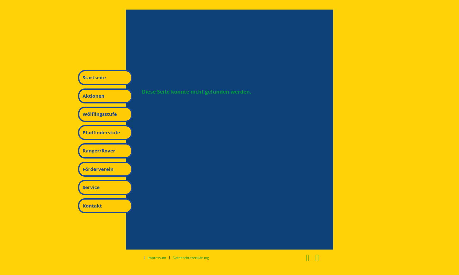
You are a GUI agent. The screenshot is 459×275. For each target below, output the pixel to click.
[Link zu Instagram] (317, 257)
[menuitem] (105, 77)
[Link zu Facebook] (307, 257)
